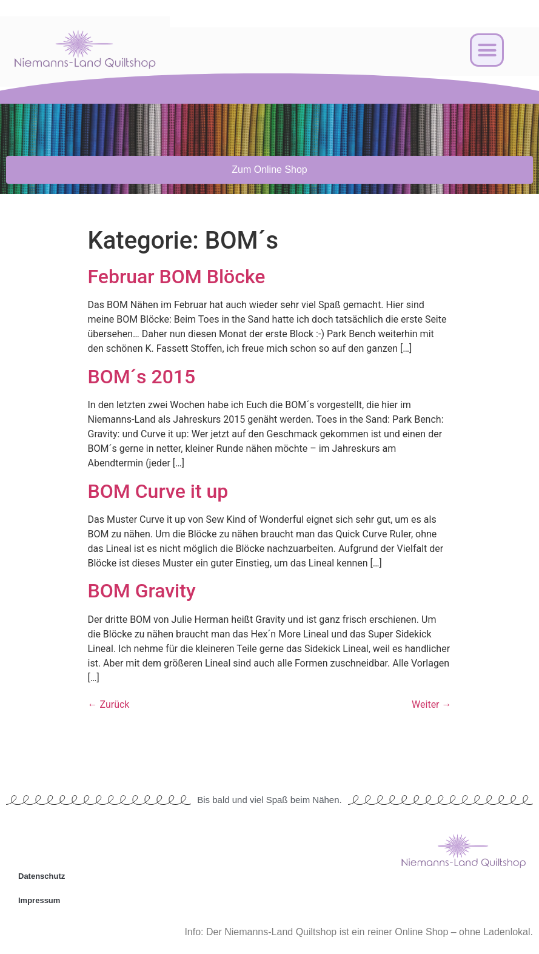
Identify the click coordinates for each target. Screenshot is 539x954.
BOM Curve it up (158, 491)
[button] (487, 50)
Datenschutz (41, 876)
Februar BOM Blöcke (177, 276)
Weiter (431, 704)
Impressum (39, 900)
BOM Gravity (142, 590)
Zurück (109, 704)
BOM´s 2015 (142, 376)
